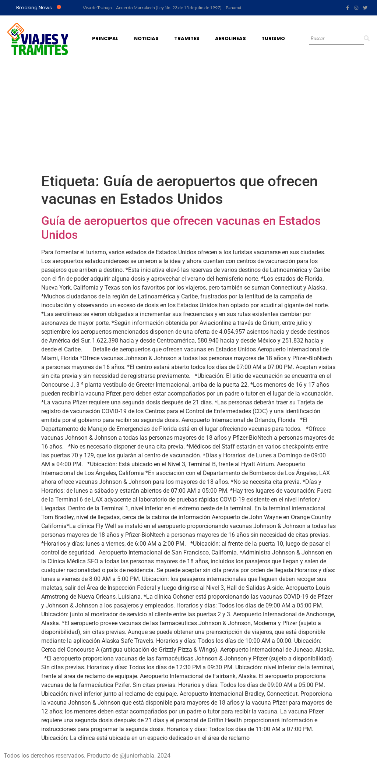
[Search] (336, 39)
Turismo (273, 38)
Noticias (146, 38)
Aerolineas (230, 38)
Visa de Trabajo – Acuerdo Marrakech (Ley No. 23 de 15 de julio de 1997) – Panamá (162, 7)
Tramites (187, 38)
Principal (105, 38)
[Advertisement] (188, 117)
